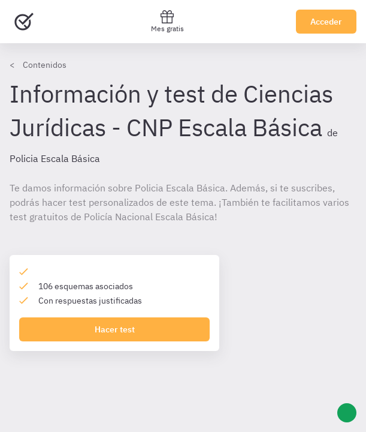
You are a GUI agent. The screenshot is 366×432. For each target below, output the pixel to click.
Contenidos (44, 64)
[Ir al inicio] (24, 21)
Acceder (326, 21)
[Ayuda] (346, 412)
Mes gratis (167, 21)
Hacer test (115, 329)
